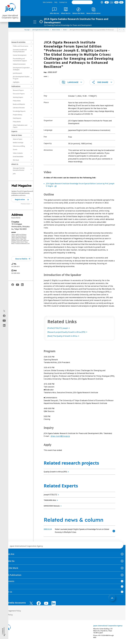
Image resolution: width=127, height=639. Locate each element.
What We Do (8, 561)
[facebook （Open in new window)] (39, 603)
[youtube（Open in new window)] (4, 320)
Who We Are (8, 554)
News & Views (16, 135)
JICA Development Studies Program (21, 78)
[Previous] (120, 30)
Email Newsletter (18, 156)
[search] (82, 2)
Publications (15, 86)
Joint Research (17, 73)
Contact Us (63, 2)
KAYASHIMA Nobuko (53, 506)
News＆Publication (11, 575)
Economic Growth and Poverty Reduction (20, 51)
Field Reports (17, 118)
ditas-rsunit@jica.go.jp (60, 436)
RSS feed (16, 160)
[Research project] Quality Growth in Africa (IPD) (67, 332)
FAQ (55, 2)
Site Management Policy (11, 611)
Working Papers (18, 97)
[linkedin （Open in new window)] (54, 603)
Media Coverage (18, 142)
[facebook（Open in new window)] (4, 315)
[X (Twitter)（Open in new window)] (4, 311)
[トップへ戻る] (112, 598)
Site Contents (47, 2)
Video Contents (18, 153)
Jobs (14, 174)
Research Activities (18, 42)
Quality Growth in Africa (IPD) (57, 472)
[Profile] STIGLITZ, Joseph (58, 328)
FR (116, 2)
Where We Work (10, 568)
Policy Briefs (17, 122)
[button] (21, 200)
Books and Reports (19, 104)
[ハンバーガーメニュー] (34, 22)
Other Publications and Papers (20, 126)
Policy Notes (17, 101)
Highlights (16, 82)
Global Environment (19, 64)
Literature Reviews (19, 108)
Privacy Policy (7, 615)
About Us (14, 164)
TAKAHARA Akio (51, 500)
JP (107, 2)
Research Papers (18, 90)
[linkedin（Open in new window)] (4, 325)
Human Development (19, 55)
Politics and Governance (20, 46)
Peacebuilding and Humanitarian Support (20, 60)
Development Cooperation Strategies (21, 69)
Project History (17, 115)
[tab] (102, 2)
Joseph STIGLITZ (52, 494)
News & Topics (17, 139)
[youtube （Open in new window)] (46, 603)
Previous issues (25, 204)
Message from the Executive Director (19, 169)
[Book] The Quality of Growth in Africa (63, 336)
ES (121, 2)
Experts (14, 131)
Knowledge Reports (19, 111)
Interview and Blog (19, 146)
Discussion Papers (19, 94)
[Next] (123, 30)
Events (15, 149)
